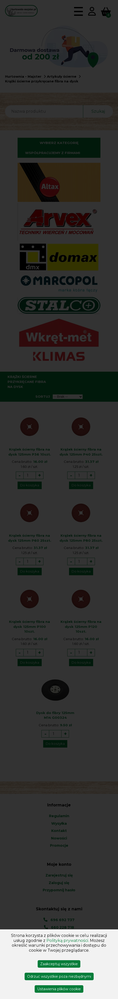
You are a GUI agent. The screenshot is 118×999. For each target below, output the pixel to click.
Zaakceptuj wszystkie (59, 964)
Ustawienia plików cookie (59, 989)
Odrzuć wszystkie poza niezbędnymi (59, 976)
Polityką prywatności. (67, 940)
